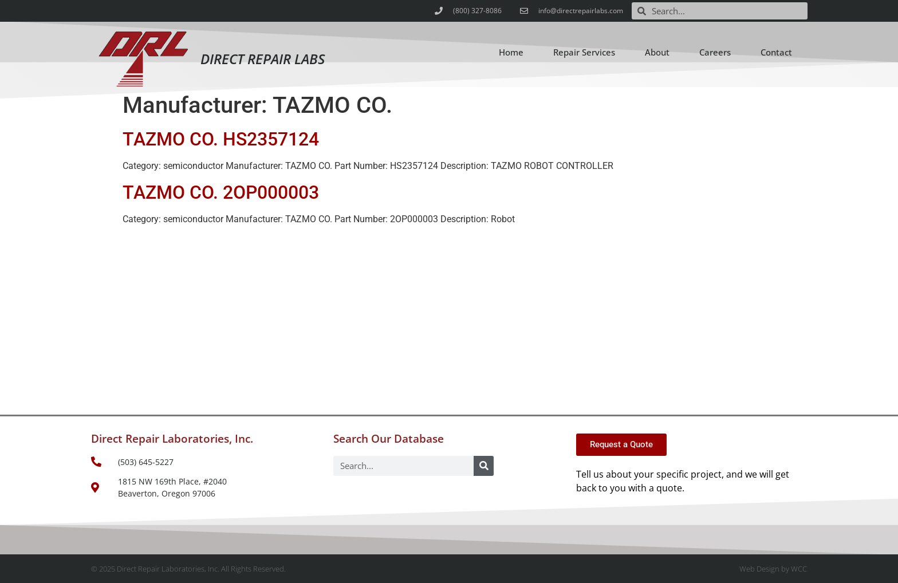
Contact (776, 52)
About (657, 52)
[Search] (484, 466)
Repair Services (584, 52)
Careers (715, 52)
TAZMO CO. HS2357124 (221, 139)
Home (511, 52)
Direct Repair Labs (262, 58)
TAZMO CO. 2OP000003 (221, 192)
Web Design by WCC (773, 569)
